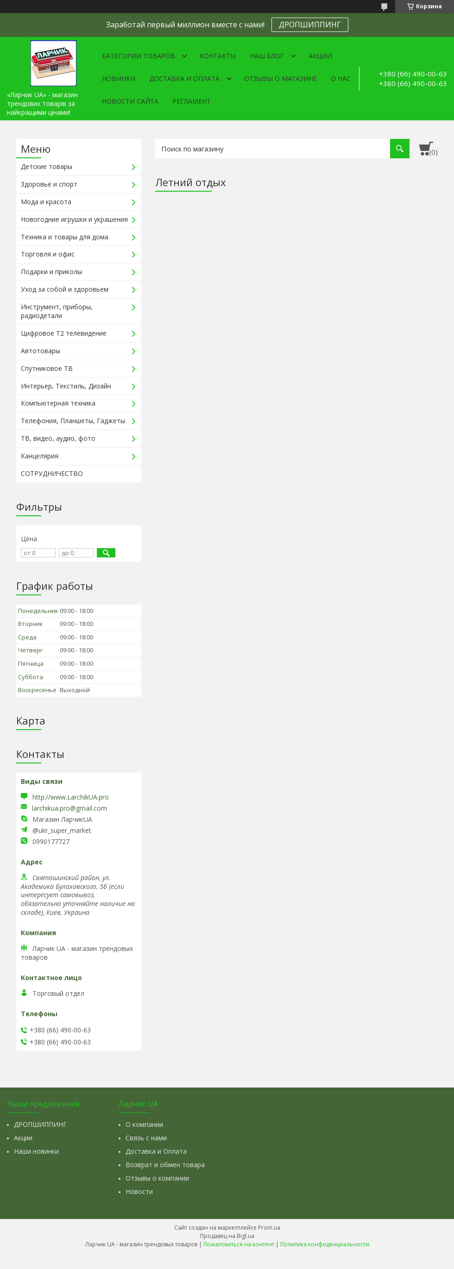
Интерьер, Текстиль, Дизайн (66, 385)
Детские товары (46, 166)
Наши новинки (36, 1151)
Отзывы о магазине (280, 78)
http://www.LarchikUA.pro (70, 797)
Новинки (118, 78)
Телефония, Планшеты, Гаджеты (73, 420)
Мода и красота (46, 201)
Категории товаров (138, 55)
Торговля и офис (48, 254)
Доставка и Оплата (156, 1151)
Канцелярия (39, 455)
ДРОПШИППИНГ (310, 24)
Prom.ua (269, 1227)
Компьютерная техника (58, 403)
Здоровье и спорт (49, 184)
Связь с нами (146, 1137)
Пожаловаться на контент (238, 1244)
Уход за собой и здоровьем (64, 289)
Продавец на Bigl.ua (227, 1236)
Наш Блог (267, 55)
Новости (139, 1191)
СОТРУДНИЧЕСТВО (52, 473)
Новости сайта (130, 101)
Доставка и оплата (184, 78)
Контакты (218, 55)
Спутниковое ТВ (47, 368)
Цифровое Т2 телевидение (64, 333)
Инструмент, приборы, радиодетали (57, 311)
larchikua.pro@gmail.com (69, 808)
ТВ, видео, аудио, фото (58, 438)
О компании (144, 1124)
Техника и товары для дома (64, 236)
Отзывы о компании (157, 1178)
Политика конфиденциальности (324, 1244)
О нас (341, 78)
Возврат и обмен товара (165, 1164)
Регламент (191, 101)
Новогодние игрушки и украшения (74, 219)
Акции (320, 55)
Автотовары (40, 350)
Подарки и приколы (51, 271)
